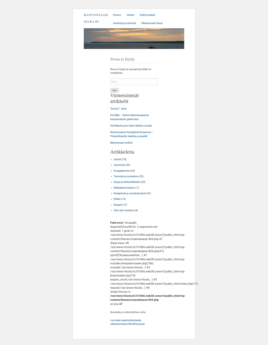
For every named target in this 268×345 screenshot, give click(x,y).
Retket (117, 199)
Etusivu (117, 14)
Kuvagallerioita (122, 170)
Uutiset (130, 14)
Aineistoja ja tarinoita (124, 23)
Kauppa (118, 204)
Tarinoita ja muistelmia (126, 176)
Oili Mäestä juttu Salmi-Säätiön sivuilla (131, 125)
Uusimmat (119, 165)
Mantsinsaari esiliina (121, 142)
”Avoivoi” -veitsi (118, 108)
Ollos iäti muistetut (124, 210)
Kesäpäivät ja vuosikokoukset (130, 193)
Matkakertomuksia (124, 187)
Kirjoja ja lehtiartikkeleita (127, 182)
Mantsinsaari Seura (152, 23)
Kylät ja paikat (147, 14)
